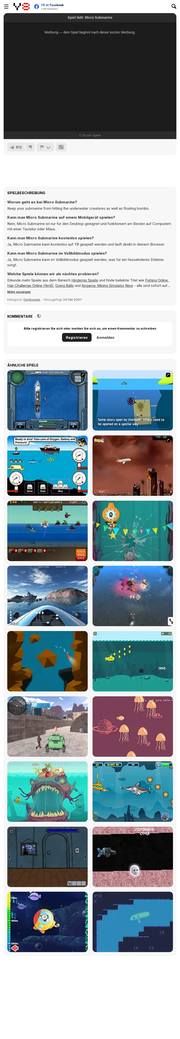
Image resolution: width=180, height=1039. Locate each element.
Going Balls (64, 285)
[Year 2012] (133, 465)
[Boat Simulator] (47, 596)
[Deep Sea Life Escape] (47, 922)
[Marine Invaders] (133, 596)
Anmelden (105, 337)
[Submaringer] (47, 791)
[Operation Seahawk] (47, 400)
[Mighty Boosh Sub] (133, 857)
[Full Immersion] (133, 531)
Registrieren (77, 337)
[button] (19, 291)
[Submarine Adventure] (133, 791)
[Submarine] (133, 400)
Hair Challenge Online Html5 (30, 285)
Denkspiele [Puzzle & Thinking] (31, 299)
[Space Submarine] (133, 726)
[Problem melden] (45, 147)
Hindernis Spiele (84, 280)
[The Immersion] (47, 661)
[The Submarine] (47, 857)
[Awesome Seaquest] (47, 531)
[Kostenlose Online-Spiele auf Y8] (22, 6)
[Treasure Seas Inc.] (47, 465)
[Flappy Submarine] (133, 661)
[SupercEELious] (133, 922)
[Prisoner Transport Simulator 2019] (47, 726)
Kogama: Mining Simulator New (107, 285)
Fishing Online (156, 280)
